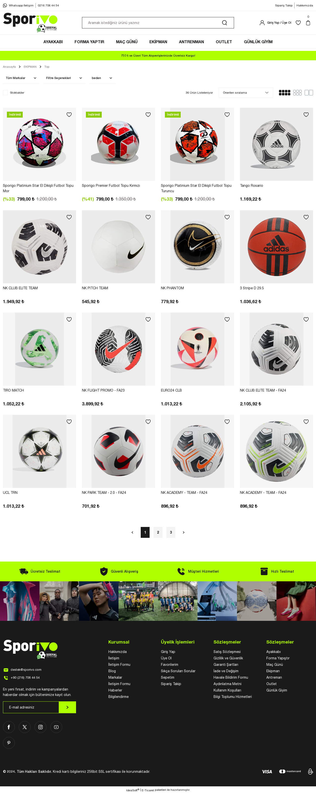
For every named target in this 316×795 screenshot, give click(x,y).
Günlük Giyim (276, 691)
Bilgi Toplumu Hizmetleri (233, 698)
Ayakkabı (273, 653)
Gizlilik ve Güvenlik (228, 659)
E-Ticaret (148, 791)
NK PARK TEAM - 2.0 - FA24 (104, 494)
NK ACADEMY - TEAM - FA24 (184, 494)
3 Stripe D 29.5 (252, 289)
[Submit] (67, 708)
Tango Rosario (251, 187)
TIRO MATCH (13, 392)
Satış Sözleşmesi (227, 653)
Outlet (271, 685)
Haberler (115, 691)
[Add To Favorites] (69, 116)
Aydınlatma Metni (227, 685)
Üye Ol (166, 659)
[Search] (158, 24)
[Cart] (309, 24)
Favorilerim (169, 666)
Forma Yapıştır (278, 659)
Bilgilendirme (118, 698)
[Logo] (30, 24)
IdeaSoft (132, 791)
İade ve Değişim (226, 672)
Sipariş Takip (171, 685)
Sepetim (167, 679)
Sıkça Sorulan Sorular (178, 672)
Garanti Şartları (226, 666)
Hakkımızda (117, 653)
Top (46, 68)
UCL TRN (10, 494)
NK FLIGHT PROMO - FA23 (103, 392)
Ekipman (273, 672)
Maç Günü (274, 666)
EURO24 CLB (171, 392)
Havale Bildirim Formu (231, 679)
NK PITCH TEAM (95, 289)
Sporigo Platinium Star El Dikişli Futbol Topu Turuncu (196, 189)
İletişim (113, 659)
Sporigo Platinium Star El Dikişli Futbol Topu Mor (38, 189)
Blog (112, 672)
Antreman (274, 679)
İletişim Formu (119, 666)
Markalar (115, 679)
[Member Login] (275, 24)
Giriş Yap (168, 653)
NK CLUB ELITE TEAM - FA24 (263, 392)
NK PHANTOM (172, 289)
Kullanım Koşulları (227, 691)
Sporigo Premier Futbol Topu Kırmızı (111, 187)
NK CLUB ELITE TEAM (20, 289)
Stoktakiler (17, 94)
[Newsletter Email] (39, 708)
